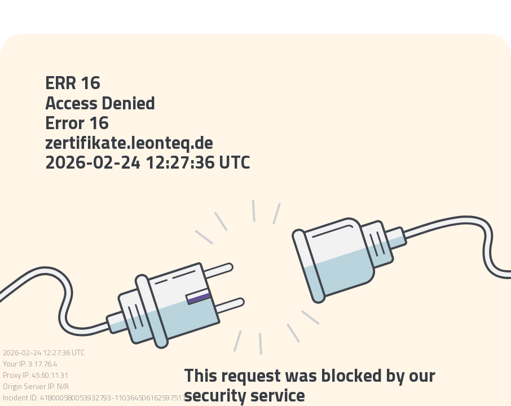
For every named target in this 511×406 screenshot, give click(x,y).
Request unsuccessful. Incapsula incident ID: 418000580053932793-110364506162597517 (255, 203)
